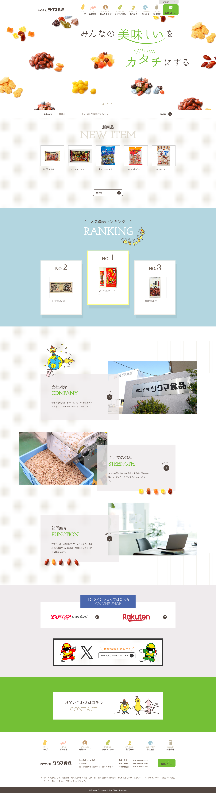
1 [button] (103, 104)
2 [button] (108, 104)
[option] (108, 63)
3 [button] (112, 104)
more (163, 114)
